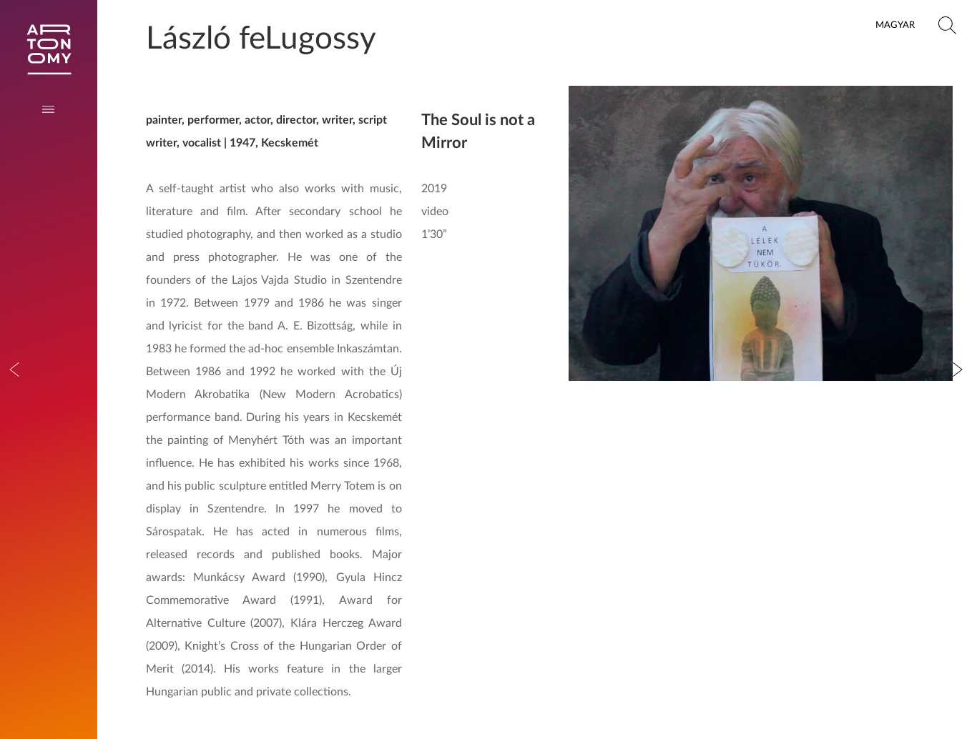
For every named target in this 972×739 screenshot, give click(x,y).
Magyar (895, 25)
